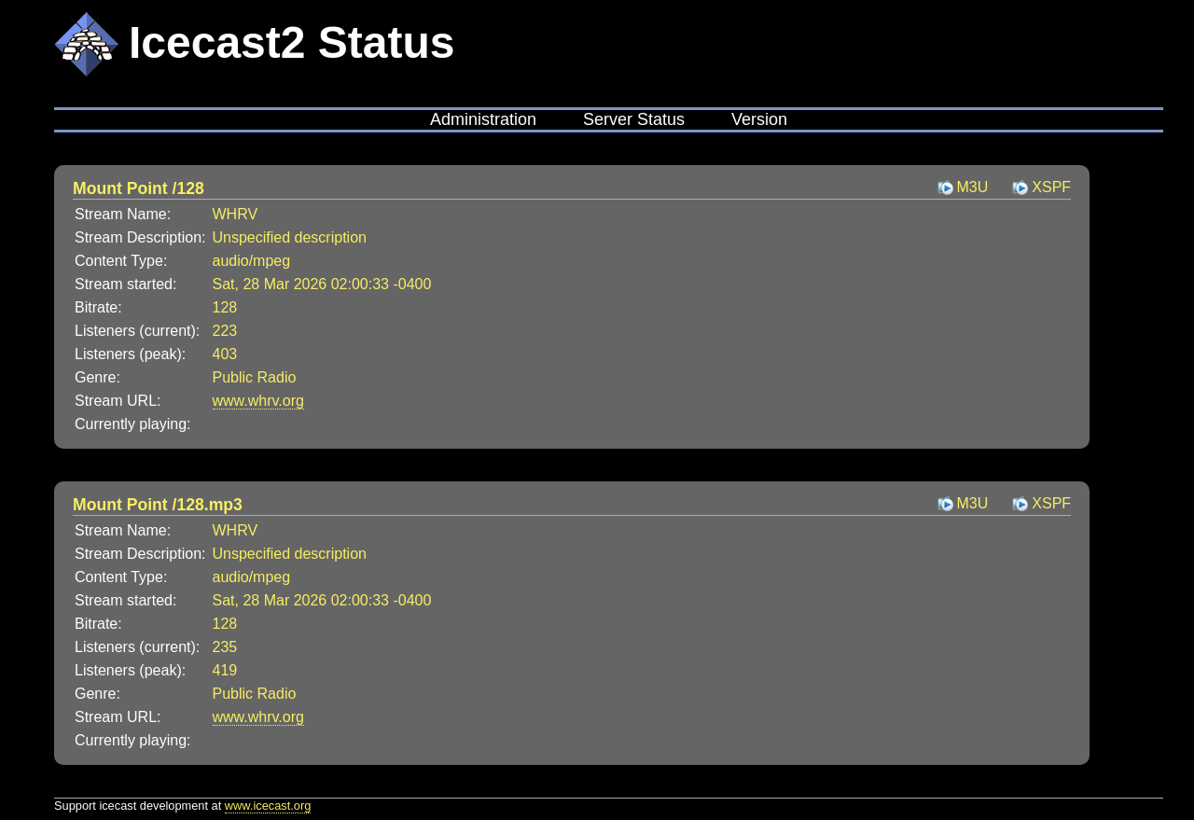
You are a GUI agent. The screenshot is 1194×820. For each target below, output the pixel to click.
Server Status (634, 119)
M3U (973, 187)
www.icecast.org (268, 806)
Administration (483, 119)
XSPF (1051, 187)
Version (759, 119)
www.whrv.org (258, 401)
